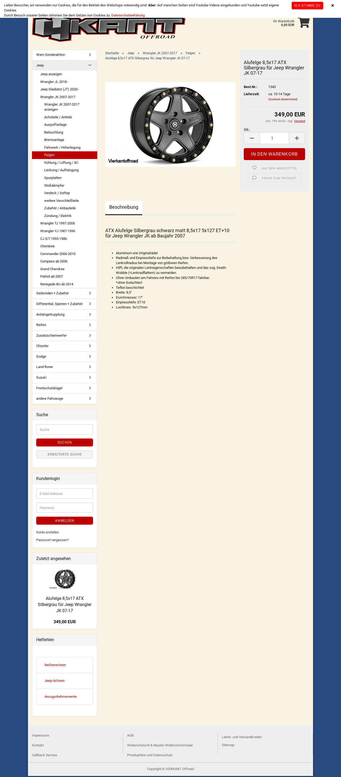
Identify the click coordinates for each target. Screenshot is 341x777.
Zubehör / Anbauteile (60, 209)
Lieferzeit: (251, 95)
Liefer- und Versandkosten (242, 738)
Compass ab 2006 (53, 262)
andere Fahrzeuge (49, 400)
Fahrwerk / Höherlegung (62, 149)
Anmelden (64, 522)
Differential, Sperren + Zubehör (59, 305)
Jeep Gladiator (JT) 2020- (59, 90)
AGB (130, 736)
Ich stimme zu (307, 5)
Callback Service (44, 756)
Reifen (41, 326)
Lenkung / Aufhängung (61, 171)
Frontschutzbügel (49, 389)
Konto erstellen (47, 533)
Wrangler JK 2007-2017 (57, 98)
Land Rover (44, 368)
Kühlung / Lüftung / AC (61, 164)
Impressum (40, 736)
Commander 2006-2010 (57, 255)
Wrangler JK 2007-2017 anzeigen (61, 107)
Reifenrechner (55, 666)
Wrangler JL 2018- (54, 83)
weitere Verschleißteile (61, 202)
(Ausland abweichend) (283, 100)
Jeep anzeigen (51, 75)
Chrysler (42, 347)
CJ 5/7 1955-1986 (53, 240)
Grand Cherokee (52, 270)
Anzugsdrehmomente (60, 698)
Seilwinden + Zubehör (52, 294)
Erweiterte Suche (65, 455)
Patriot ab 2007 (51, 277)
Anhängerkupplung (50, 316)
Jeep (40, 66)
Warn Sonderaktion (50, 56)
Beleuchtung (53, 133)
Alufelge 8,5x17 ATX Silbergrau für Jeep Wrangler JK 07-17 (64, 605)
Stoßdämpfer (54, 187)
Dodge (41, 358)
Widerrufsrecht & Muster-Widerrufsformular (160, 746)
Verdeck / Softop (57, 194)
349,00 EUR (65, 622)
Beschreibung (123, 208)
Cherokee (47, 247)
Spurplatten (53, 179)
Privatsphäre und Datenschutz (149, 756)
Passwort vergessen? (52, 541)
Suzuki (41, 379)
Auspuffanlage (55, 126)
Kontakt (38, 746)
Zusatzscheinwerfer (51, 337)
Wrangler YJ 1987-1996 (57, 232)
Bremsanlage (54, 141)
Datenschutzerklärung (128, 15)
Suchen (65, 443)
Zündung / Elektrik (58, 217)
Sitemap (228, 746)
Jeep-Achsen (54, 682)
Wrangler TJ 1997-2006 (57, 224)
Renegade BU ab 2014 (56, 285)
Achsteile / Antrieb (58, 118)
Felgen (49, 156)
